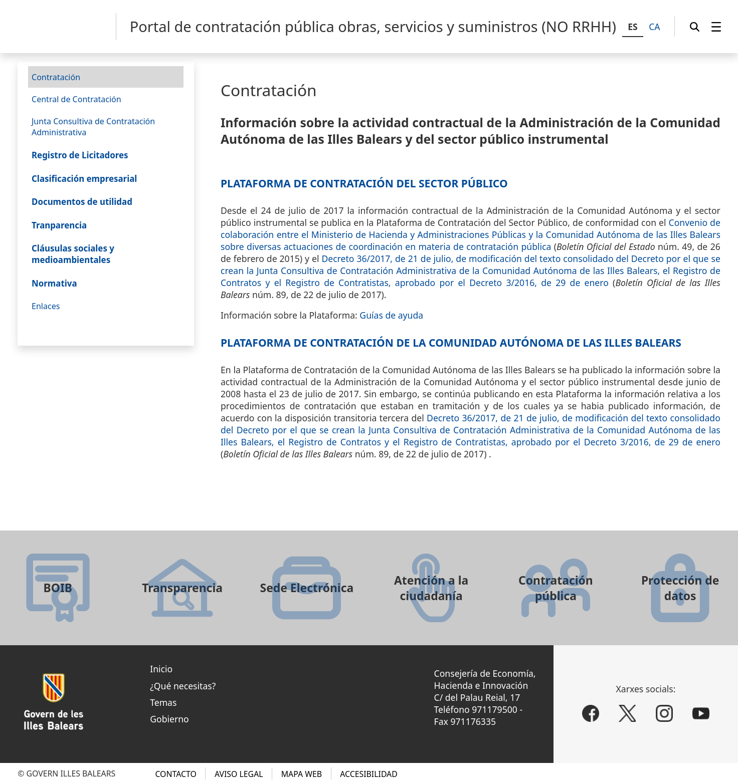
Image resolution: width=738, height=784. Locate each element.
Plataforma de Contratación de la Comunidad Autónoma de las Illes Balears (451, 342)
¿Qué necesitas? (183, 686)
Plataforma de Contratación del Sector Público (364, 183)
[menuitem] (716, 27)
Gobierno (169, 719)
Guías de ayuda (391, 315)
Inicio (161, 669)
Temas (163, 702)
